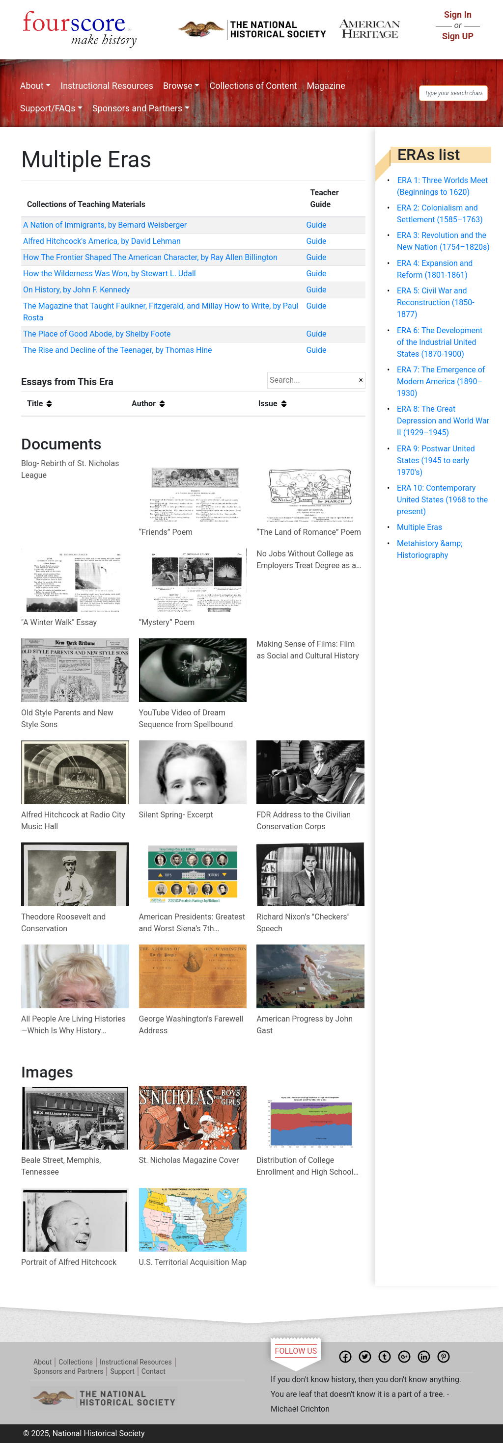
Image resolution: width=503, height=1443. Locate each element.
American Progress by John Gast (304, 1024)
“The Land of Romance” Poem (308, 532)
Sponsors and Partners (137, 108)
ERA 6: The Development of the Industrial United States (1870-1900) (439, 342)
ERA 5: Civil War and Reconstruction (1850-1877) (436, 302)
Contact (153, 1371)
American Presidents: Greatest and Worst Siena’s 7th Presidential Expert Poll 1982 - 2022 (192, 923)
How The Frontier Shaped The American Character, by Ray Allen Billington (150, 257)
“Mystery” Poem (167, 622)
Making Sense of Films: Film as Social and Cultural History (307, 649)
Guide (316, 225)
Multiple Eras (419, 527)
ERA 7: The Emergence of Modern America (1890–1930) (441, 381)
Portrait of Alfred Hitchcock (68, 1262)
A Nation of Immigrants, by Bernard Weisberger (105, 225)
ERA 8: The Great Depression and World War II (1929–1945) (443, 420)
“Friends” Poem (166, 532)
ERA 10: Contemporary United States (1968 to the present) (442, 499)
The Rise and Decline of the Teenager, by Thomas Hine (117, 350)
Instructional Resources (106, 85)
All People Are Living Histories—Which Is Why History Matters (73, 1025)
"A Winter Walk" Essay (59, 622)
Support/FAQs (48, 108)
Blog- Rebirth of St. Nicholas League (70, 469)
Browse (178, 85)
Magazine (326, 85)
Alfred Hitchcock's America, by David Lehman (102, 241)
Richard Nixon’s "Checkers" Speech (302, 922)
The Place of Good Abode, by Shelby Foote (97, 334)
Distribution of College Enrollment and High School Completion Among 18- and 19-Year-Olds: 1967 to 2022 (304, 1166)
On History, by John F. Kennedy (76, 289)
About (32, 85)
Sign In (458, 14)
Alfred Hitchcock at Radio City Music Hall (73, 820)
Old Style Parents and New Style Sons (67, 718)
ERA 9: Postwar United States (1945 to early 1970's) (436, 460)
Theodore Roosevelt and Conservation (63, 922)
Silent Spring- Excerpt (176, 814)
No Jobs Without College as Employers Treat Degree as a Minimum (306, 560)
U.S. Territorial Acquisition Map (193, 1262)
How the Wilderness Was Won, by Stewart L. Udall (109, 273)
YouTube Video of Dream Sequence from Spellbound (186, 718)
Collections (75, 1362)
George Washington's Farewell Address (191, 1024)
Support (122, 1371)
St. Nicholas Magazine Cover (189, 1160)
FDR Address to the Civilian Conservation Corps (303, 820)
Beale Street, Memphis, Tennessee (61, 1166)
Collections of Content (253, 85)
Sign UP (458, 36)
